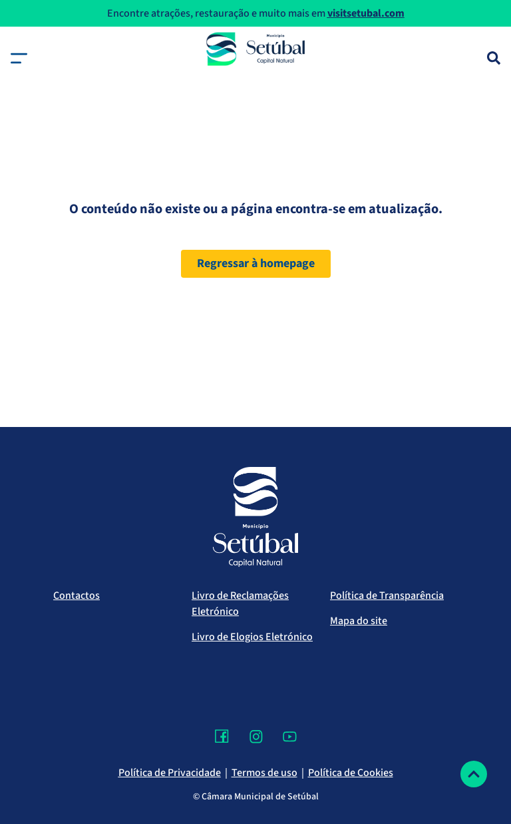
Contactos (76, 595)
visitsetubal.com (366, 13)
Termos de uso (264, 772)
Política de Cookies (350, 772)
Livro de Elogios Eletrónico (252, 636)
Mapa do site (358, 621)
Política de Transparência (387, 595)
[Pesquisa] (493, 58)
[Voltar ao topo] (473, 774)
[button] (19, 58)
